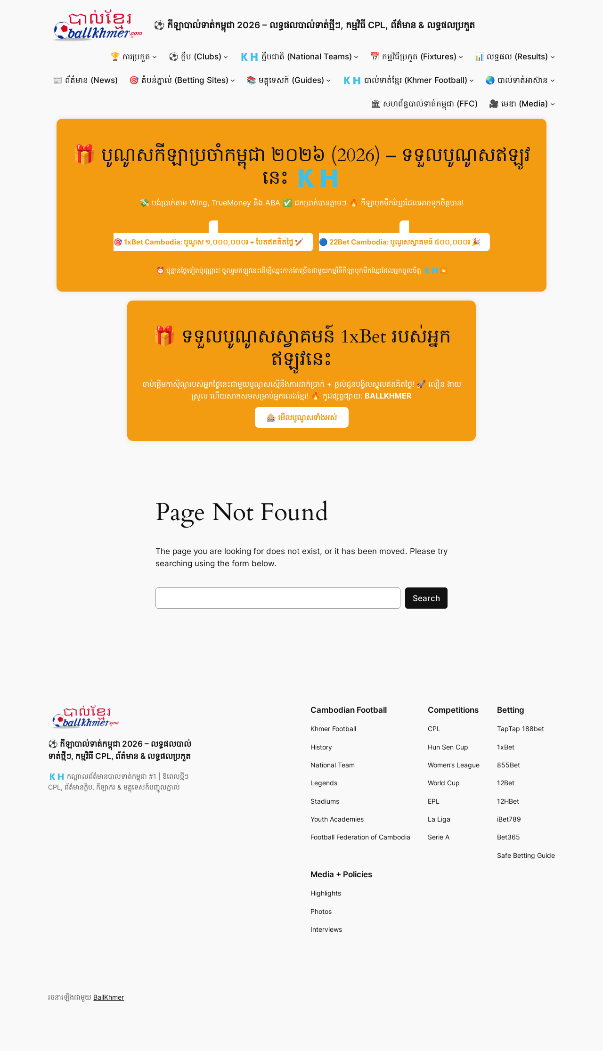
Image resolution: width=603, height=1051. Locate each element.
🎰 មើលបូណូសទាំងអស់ (302, 417)
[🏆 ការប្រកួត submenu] (154, 56)
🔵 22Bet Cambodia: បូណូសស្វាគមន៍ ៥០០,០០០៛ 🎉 (400, 241)
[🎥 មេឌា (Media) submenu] (552, 103)
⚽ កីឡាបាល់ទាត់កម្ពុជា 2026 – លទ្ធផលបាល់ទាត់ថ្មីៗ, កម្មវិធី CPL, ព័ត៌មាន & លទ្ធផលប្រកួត (314, 25)
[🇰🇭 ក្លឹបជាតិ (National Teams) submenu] (356, 56)
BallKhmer (108, 997)
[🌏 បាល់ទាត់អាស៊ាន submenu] (552, 80)
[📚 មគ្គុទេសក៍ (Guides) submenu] (328, 80)
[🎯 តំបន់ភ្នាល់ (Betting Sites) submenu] (232, 80)
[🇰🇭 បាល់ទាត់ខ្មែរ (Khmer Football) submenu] (471, 80)
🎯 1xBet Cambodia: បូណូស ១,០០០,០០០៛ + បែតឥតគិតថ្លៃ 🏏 (209, 241)
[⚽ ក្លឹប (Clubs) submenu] (225, 56)
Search (426, 598)
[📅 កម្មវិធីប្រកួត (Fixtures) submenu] (460, 56)
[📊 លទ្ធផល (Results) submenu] (552, 56)
